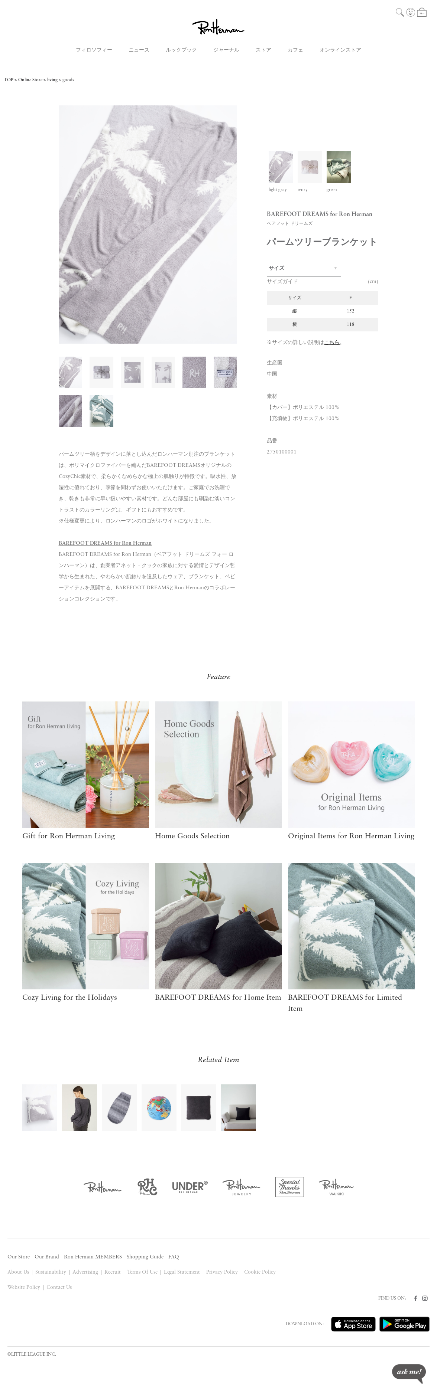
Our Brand (47, 1257)
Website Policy (23, 1287)
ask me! (409, 1374)
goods (68, 80)
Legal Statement (182, 1272)
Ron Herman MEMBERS (93, 1257)
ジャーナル (226, 50)
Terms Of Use (142, 1272)
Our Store (18, 1257)
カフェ (295, 50)
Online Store (30, 80)
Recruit (112, 1272)
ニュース (139, 50)
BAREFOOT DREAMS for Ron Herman (105, 543)
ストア (263, 50)
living (52, 80)
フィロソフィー (94, 50)
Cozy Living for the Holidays (69, 998)
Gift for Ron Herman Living (68, 836)
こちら (332, 343)
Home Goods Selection (192, 836)
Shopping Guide (145, 1257)
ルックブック (181, 50)
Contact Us (59, 1287)
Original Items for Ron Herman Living (351, 836)
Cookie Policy (260, 1272)
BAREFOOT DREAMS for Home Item (218, 998)
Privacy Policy (222, 1272)
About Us (18, 1272)
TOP (8, 80)
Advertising (85, 1272)
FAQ (173, 1257)
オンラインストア (340, 50)
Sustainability (50, 1272)
